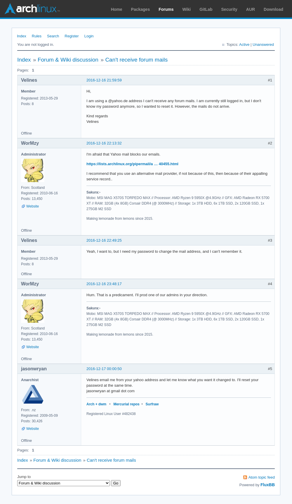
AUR (250, 9)
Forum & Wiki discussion (68, 60)
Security (229, 9)
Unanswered (263, 44)
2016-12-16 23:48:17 (104, 284)
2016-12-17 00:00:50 (104, 369)
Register (72, 36)
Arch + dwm (96, 404)
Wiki (186, 9)
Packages (140, 9)
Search (53, 36)
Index (21, 36)
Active (244, 44)
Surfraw (152, 404)
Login (89, 36)
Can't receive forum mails (136, 60)
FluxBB (267, 484)
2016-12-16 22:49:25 (104, 240)
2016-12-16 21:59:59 (104, 80)
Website (32, 206)
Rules (36, 36)
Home (116, 9)
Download (273, 9)
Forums (166, 9)
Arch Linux (32, 9)
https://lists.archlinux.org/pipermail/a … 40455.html (132, 164)
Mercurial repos (126, 404)
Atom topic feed (261, 477)
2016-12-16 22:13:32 (104, 143)
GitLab (205, 9)
